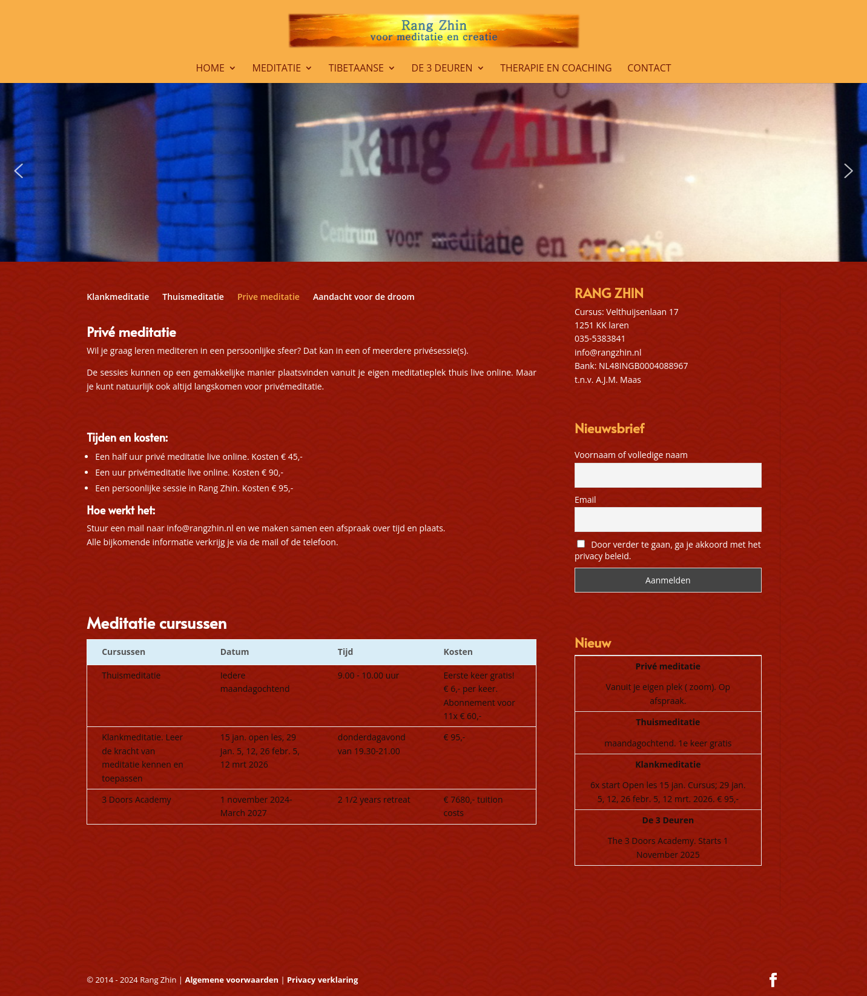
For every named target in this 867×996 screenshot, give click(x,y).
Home (210, 69)
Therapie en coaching (556, 69)
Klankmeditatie (118, 297)
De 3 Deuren (442, 69)
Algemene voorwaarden (232, 979)
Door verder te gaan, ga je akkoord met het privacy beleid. (668, 550)
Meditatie (276, 69)
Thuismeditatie (193, 297)
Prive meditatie (268, 297)
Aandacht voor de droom (364, 297)
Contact (649, 69)
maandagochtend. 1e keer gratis (667, 743)
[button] (18, 171)
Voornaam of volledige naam (631, 454)
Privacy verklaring (322, 979)
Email (585, 499)
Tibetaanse (356, 69)
